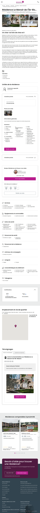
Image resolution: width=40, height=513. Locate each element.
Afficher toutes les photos (30, 24)
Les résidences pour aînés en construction (10, 509)
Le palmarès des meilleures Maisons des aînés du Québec (29, 511)
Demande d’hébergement (25, 483)
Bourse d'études (5, 499)
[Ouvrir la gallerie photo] (8, 113)
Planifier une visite (10, 149)
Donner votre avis (20, 396)
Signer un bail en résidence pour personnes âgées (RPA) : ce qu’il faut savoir (29, 489)
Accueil (3, 5)
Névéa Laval (4, 511)
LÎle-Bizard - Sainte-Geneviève (20, 5)
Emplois (3, 495)
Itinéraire (6, 313)
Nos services (4, 483)
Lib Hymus (4, 505)
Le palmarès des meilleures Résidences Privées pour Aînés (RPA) (29, 491)
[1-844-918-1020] (38, 2)
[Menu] (20, 2)
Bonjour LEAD (23, 507)
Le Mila (3, 503)
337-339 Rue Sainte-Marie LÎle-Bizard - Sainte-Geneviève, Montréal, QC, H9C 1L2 (25, 12)
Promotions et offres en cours (26, 493)
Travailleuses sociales (24, 503)
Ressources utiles (23, 481)
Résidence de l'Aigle (6, 507)
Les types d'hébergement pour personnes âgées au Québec (29, 485)
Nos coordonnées (5, 489)
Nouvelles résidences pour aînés (8, 501)
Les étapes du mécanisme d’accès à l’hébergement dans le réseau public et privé (29, 487)
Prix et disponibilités (20, 178)
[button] (2, 2)
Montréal (7, 5)
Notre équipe (5, 487)
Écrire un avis (5, 493)
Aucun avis (9, 12)
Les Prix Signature (5, 491)
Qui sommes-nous (6, 485)
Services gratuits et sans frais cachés (12, 476)
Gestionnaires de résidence (26, 505)
